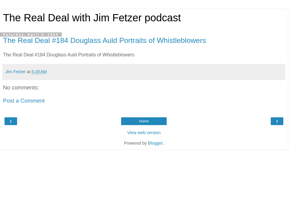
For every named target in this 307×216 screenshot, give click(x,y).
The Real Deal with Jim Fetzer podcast (92, 17)
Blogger (155, 143)
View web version (144, 132)
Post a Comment (24, 101)
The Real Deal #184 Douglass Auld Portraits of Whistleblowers (104, 40)
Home (144, 121)
